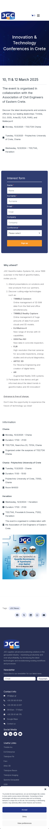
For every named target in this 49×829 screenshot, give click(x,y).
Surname (12, 196)
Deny (24, 816)
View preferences (24, 823)
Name (10, 185)
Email (10, 206)
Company (11, 217)
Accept (24, 810)
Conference (13, 227)
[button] (45, 789)
